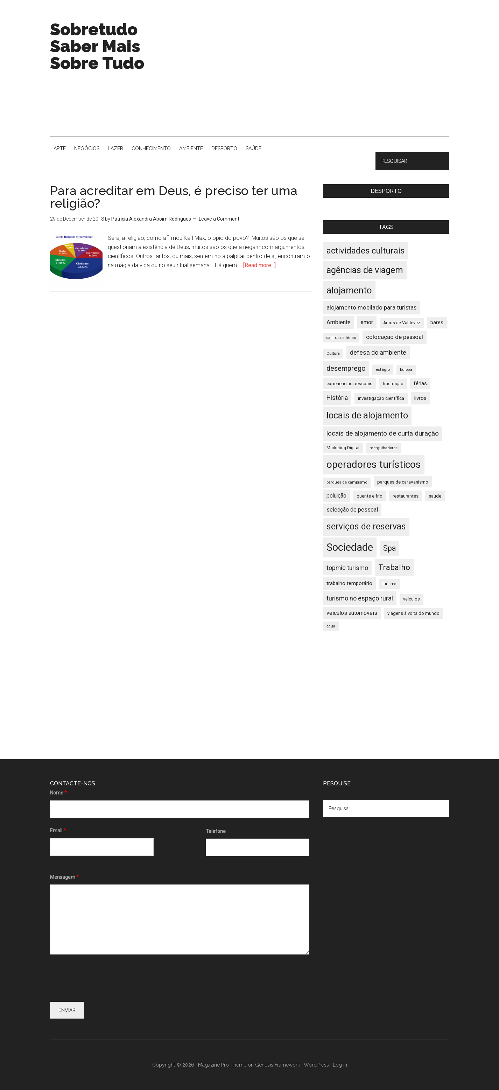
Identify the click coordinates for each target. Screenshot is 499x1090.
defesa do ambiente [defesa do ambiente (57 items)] (378, 352)
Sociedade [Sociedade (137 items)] (349, 547)
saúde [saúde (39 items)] (435, 496)
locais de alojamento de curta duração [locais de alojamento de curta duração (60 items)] (382, 433)
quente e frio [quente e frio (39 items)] (369, 496)
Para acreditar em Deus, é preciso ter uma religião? (173, 196)
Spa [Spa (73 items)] (389, 548)
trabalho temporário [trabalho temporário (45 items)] (349, 583)
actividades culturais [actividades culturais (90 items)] (365, 251)
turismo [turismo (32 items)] (389, 584)
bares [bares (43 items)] (436, 323)
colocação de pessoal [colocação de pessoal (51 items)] (394, 336)
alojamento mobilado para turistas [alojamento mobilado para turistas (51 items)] (371, 307)
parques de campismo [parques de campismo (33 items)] (346, 482)
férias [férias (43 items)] (420, 384)
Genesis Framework (277, 1065)
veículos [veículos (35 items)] (411, 599)
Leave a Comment (219, 219)
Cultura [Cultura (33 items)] (333, 353)
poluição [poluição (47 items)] (336, 495)
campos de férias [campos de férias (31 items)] (341, 337)
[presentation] (103, 979)
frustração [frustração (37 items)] (392, 383)
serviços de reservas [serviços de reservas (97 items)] (366, 526)
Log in (340, 1065)
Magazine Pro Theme (222, 1065)
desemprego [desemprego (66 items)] (346, 368)
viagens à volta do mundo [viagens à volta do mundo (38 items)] (413, 613)
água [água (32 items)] (330, 626)
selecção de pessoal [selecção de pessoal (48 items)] (352, 509)
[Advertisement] (321, 77)
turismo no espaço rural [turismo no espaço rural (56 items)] (359, 598)
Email (58, 830)
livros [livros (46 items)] (420, 398)
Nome (58, 793)
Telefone (216, 831)
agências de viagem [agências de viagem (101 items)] (364, 270)
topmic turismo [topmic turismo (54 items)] (347, 567)
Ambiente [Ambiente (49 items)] (338, 322)
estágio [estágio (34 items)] (383, 369)
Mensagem (64, 877)
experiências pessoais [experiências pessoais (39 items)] (349, 383)
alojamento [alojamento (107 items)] (349, 290)
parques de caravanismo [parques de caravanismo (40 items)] (402, 482)
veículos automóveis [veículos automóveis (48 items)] (351, 613)
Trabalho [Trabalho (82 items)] (394, 567)
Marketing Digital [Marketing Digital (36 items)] (342, 447)
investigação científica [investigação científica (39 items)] (381, 398)
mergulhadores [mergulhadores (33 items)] (384, 448)
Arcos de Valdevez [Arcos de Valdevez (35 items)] (401, 322)
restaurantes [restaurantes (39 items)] (406, 496)
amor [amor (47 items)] (367, 322)
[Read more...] (259, 265)
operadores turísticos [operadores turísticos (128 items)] (373, 464)
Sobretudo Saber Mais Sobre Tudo (97, 46)
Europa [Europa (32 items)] (406, 369)
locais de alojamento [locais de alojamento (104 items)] (367, 415)
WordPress (316, 1065)
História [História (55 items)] (337, 397)
